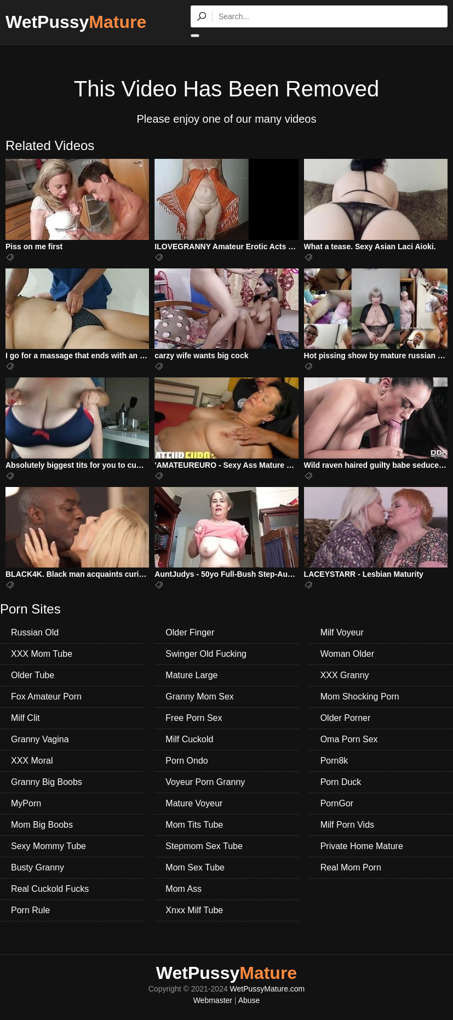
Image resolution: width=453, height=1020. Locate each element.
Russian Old (35, 632)
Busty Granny (37, 867)
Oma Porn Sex (349, 739)
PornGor (336, 803)
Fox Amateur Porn (46, 696)
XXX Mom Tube (41, 653)
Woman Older (347, 653)
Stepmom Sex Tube (204, 846)
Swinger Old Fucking (205, 653)
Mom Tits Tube (194, 824)
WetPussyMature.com (267, 988)
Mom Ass (183, 888)
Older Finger (189, 632)
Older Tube (32, 675)
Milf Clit (25, 718)
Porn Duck (341, 782)
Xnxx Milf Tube (194, 910)
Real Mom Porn (350, 867)
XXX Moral (32, 760)
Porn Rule (30, 910)
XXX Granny (344, 675)
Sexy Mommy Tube (48, 846)
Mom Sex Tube (195, 867)
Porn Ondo (186, 760)
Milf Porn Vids (347, 824)
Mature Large (191, 675)
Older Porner (345, 718)
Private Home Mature (361, 846)
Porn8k (334, 760)
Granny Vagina (40, 739)
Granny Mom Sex (199, 696)
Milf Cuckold (189, 739)
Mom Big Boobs (42, 824)
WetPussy (75, 22)
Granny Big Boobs (46, 782)
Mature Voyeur (193, 803)
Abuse (249, 1000)
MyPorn (26, 803)
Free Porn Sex (193, 718)
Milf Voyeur (342, 632)
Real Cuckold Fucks (50, 888)
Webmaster (212, 1000)
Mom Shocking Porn (359, 696)
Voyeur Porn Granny (205, 782)
